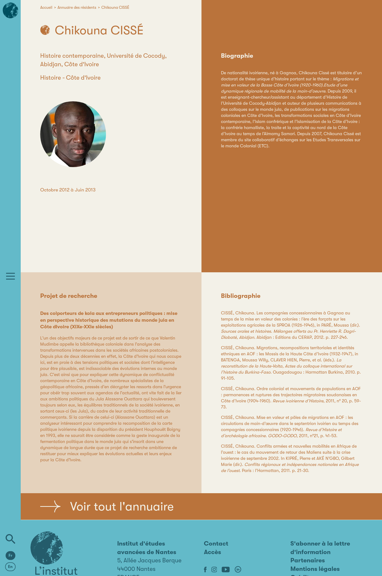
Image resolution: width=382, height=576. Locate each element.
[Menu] (10, 276)
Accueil (46, 7)
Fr (10, 555)
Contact (216, 543)
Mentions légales (315, 568)
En (10, 567)
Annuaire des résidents (76, 7)
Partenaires (307, 560)
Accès (212, 552)
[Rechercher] (10, 539)
